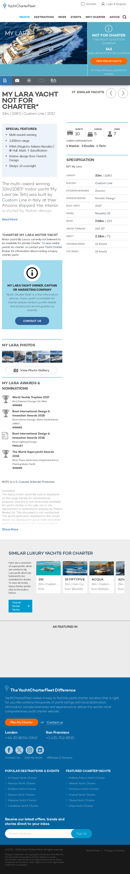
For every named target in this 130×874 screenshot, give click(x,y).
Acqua (98, 579)
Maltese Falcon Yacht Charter (87, 777)
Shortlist (91, 4)
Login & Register (116, 4)
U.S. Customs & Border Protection (34, 482)
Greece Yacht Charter (21, 794)
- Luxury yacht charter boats (19, 7)
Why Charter (95, 17)
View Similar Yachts (108, 61)
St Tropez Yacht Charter (22, 777)
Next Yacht (123, 93)
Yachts (24, 17)
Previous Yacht (111, 93)
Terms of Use (93, 850)
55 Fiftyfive (75, 579)
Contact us (59, 722)
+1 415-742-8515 (60, 737)
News (62, 17)
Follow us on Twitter (19, 750)
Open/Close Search (124, 17)
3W (41, 579)
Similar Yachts (90, 92)
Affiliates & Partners (59, 757)
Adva (122, 579)
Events (76, 17)
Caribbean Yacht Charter (23, 805)
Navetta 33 (102, 213)
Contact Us (32, 321)
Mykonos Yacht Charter (22, 800)
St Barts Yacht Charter (22, 789)
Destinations (44, 17)
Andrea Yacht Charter (82, 794)
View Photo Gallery (34, 370)
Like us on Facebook (9, 750)
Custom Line (14, 200)
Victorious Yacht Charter (84, 789)
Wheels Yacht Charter (82, 783)
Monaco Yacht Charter (22, 783)
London (11, 732)
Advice (114, 17)
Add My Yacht (33, 757)
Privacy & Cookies (114, 850)
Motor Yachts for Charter (47, 27)
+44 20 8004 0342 (21, 737)
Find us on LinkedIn (40, 750)
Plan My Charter (24, 722)
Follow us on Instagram (30, 750)
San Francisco (57, 732)
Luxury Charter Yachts (17, 27)
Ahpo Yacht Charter (81, 805)
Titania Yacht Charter (82, 800)
